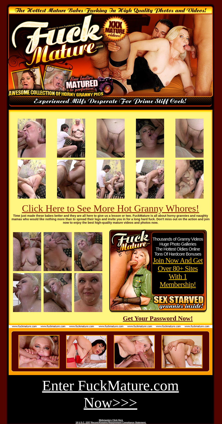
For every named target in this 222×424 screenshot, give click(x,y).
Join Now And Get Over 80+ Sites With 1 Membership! (178, 272)
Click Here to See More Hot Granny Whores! (110, 208)
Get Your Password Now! (158, 318)
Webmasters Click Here (111, 420)
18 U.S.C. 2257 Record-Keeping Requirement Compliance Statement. (111, 422)
